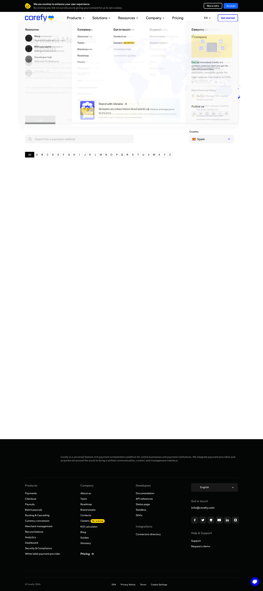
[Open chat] (253, 581)
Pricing (170, 18)
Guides (84, 537)
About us (85, 493)
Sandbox (141, 509)
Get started (228, 18)
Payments (31, 493)
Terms (143, 584)
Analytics (30, 537)
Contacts (85, 515)
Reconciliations (34, 531)
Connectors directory (148, 534)
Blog (83, 532)
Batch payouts (33, 509)
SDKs (139, 515)
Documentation (145, 493)
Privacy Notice (128, 584)
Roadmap (86, 504)
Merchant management (38, 526)
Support (196, 540)
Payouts (30, 504)
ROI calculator (88, 526)
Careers (92, 520)
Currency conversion (37, 520)
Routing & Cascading (37, 515)
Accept (230, 5)
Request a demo (200, 546)
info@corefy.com (202, 507)
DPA (114, 584)
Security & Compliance (38, 548)
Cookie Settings (159, 584)
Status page (143, 504)
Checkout (30, 498)
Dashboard (31, 542)
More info (213, 5)
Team (83, 498)
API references (144, 498)
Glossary (85, 543)
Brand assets (87, 509)
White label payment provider (42, 553)
